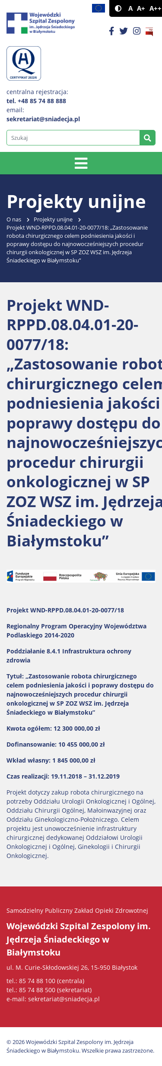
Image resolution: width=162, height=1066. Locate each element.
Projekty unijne (53, 219)
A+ (141, 8)
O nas (13, 219)
